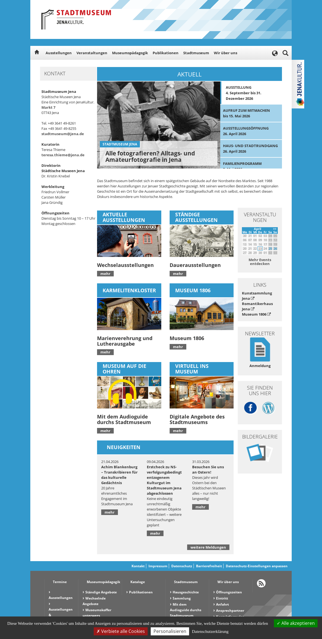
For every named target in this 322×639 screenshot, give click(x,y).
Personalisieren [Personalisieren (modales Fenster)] (169, 631)
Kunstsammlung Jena (257, 296)
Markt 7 (48, 107)
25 (270, 248)
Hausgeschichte (186, 592)
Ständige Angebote (101, 592)
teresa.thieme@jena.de (63, 154)
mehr (105, 273)
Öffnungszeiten (229, 592)
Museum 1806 (256, 314)
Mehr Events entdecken (260, 261)
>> (274, 229)
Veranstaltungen (91, 52)
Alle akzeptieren (296, 623)
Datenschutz (181, 566)
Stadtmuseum (196, 52)
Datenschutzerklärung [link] (210, 631)
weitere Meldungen (208, 547)
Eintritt (222, 598)
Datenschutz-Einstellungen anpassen (257, 566)
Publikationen (166, 52)
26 (275, 248)
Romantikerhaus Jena (257, 306)
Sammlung (182, 598)
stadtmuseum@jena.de (62, 133)
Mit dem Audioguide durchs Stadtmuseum (185, 610)
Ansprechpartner (230, 610)
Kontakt (138, 566)
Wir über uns (225, 52)
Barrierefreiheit (209, 566)
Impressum (157, 566)
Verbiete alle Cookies (120, 631)
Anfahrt (222, 604)
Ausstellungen (59, 52)
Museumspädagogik (130, 52)
